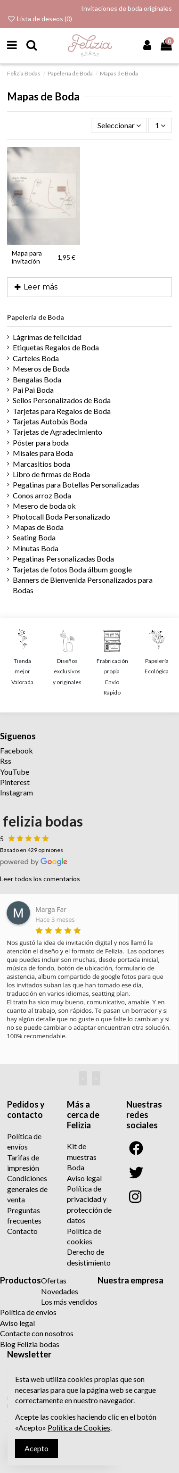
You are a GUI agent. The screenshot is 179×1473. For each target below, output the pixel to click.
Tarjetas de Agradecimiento (57, 431)
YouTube (14, 771)
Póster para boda (41, 442)
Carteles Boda (36, 358)
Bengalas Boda (37, 379)
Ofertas (53, 1280)
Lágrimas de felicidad (47, 336)
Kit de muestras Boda (82, 1157)
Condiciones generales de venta (27, 1189)
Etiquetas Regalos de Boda (56, 347)
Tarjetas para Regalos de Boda (62, 410)
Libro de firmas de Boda (51, 474)
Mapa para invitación (27, 257)
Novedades (59, 1291)
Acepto (36, 1448)
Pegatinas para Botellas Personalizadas (76, 484)
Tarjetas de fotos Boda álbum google (72, 569)
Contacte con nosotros (36, 1333)
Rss (5, 760)
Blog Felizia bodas (29, 1344)
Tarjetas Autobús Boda (50, 421)
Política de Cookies (79, 1427)
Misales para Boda (43, 452)
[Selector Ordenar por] (119, 125)
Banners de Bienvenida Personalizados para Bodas (83, 585)
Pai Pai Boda (33, 389)
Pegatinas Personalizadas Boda (63, 558)
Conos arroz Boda (42, 495)
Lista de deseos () (39, 19)
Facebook (16, 750)
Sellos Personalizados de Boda (62, 400)
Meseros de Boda (41, 368)
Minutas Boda (35, 548)
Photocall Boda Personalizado (61, 516)
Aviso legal (84, 1178)
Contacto (22, 1230)
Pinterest (15, 782)
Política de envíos (28, 1311)
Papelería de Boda (35, 317)
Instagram (16, 792)
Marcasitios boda (41, 463)
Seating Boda (34, 537)
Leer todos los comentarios (40, 879)
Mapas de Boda (38, 526)
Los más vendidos (69, 1301)
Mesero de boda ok (44, 505)
